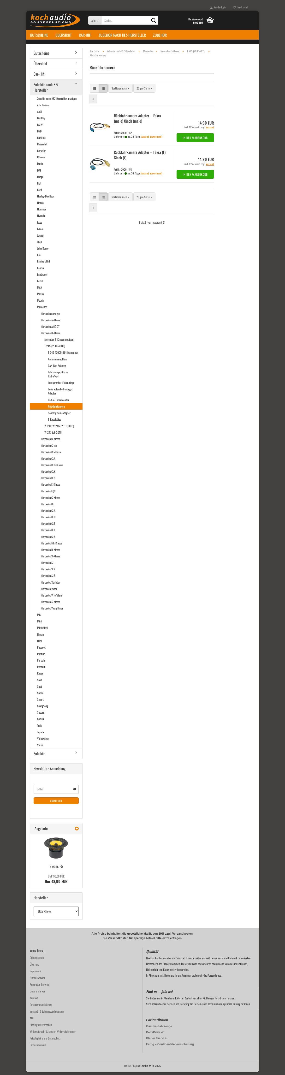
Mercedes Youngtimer (52, 611)
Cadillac (41, 140)
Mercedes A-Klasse (50, 323)
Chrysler (41, 153)
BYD (39, 134)
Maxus (40, 296)
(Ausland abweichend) (151, 139)
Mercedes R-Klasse (50, 552)
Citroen (41, 160)
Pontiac (41, 656)
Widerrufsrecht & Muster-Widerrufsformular (53, 1034)
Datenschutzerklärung (41, 1007)
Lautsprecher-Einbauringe (61, 385)
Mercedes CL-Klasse (51, 455)
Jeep (39, 244)
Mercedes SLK (48, 572)
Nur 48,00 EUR (56, 882)
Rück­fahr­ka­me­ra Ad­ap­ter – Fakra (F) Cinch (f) (140, 157)
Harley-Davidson (45, 199)
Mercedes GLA (48, 513)
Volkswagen (43, 741)
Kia (39, 258)
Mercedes (42, 310)
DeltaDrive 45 (155, 1035)
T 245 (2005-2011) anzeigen (63, 355)
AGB (32, 1021)
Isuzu (39, 225)
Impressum (35, 974)
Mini (39, 624)
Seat (39, 689)
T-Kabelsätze (54, 422)
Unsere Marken (37, 994)
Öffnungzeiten (37, 960)
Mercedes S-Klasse (50, 559)
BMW (40, 127)
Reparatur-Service (39, 987)
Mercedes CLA (48, 461)
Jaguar (40, 238)
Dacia (40, 166)
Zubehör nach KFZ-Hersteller (122, 35)
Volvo (40, 748)
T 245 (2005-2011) (54, 349)
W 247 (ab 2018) (53, 435)
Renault (41, 670)
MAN (39, 290)
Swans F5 (56, 869)
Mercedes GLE (48, 526)
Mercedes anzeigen (50, 316)
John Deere (42, 251)
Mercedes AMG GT (50, 329)
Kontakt (34, 1001)
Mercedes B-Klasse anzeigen (58, 342)
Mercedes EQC (48, 494)
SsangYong (42, 708)
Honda (40, 205)
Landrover (42, 277)
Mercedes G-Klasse (50, 500)
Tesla (39, 728)
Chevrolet (42, 147)
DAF (39, 173)
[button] (94, 90)
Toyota (40, 735)
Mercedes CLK (48, 474)
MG (39, 617)
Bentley (41, 121)
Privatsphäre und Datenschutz (45, 1041)
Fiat (39, 186)
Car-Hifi (85, 35)
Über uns (34, 967)
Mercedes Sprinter (50, 585)
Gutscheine (39, 35)
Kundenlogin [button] (218, 7)
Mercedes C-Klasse (50, 442)
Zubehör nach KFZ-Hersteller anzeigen (57, 101)
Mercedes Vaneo (49, 591)
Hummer (41, 212)
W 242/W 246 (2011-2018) (59, 428)
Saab (39, 683)
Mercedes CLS (48, 481)
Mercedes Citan (49, 448)
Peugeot (41, 650)
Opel (39, 643)
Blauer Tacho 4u (157, 1041)
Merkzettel (240, 7)
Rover (40, 676)
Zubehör (160, 35)
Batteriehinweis (38, 1048)
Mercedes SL (47, 565)
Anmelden (56, 803)
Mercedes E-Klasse (50, 487)
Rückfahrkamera (56, 409)
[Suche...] (94, 20)
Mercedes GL (47, 507)
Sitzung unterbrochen (41, 1028)
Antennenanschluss (57, 362)
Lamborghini (43, 264)
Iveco (40, 231)
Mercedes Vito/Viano (51, 598)
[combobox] (120, 90)
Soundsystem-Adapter (59, 415)
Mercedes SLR (48, 578)
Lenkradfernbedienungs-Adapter (60, 394)
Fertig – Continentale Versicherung (170, 1047)
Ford (39, 192)
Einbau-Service (37, 981)
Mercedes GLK (48, 533)
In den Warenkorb (195, 140)
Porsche (41, 663)
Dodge (40, 179)
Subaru (40, 715)
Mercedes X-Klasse (50, 604)
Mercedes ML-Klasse (51, 546)
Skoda (40, 695)
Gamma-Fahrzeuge (159, 1029)
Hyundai (41, 218)
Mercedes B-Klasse (50, 336)
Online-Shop (130, 1069)
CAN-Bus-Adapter (57, 368)
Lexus (40, 283)
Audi (39, 114)
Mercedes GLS (48, 539)
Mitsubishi (42, 630)
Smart (40, 702)
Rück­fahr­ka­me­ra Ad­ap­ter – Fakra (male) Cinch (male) (137, 121)
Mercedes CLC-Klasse (52, 468)
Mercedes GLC (48, 520)
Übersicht (63, 35)
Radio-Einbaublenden (58, 402)
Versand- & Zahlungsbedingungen (47, 1014)
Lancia (40, 271)
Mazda (40, 303)
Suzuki (40, 722)
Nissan (40, 637)
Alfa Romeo (43, 108)
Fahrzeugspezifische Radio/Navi (58, 377)
